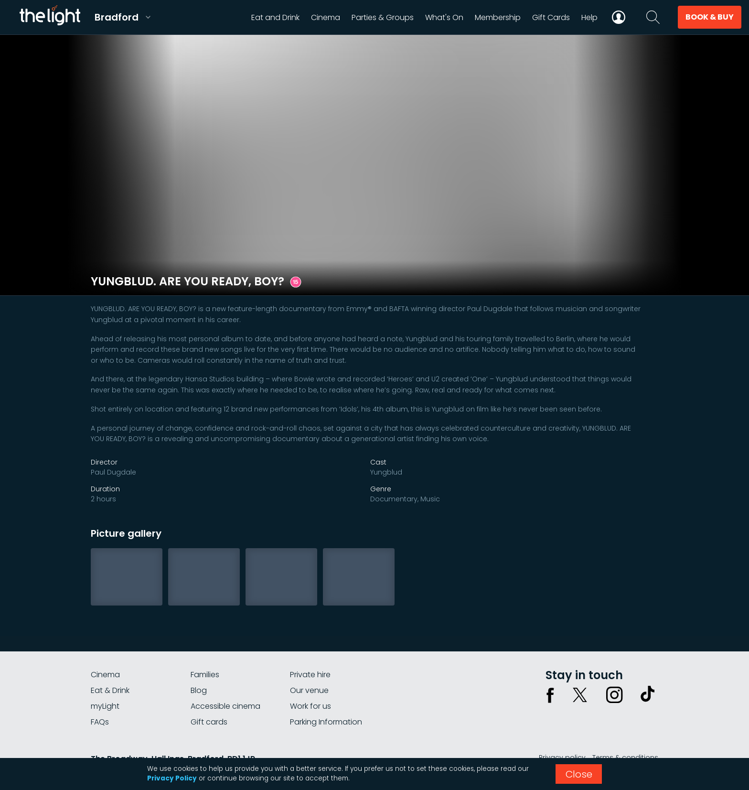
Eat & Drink (110, 690)
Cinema (105, 674)
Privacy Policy (172, 778)
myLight (105, 706)
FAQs (100, 721)
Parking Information (326, 721)
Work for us (310, 706)
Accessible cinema (225, 706)
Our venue (309, 690)
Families (205, 674)
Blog (199, 690)
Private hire (310, 674)
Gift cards (209, 721)
